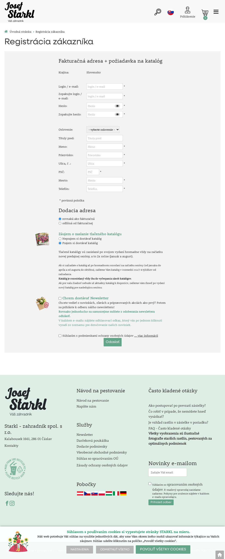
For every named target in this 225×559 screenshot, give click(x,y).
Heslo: (63, 106)
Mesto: (63, 180)
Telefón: (64, 189)
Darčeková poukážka (93, 440)
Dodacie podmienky (92, 446)
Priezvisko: (66, 155)
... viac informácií (146, 336)
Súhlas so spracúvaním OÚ (97, 458)
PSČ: (61, 172)
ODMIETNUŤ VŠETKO (114, 549)
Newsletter (85, 434)
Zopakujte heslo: (70, 114)
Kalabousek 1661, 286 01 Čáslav (28, 438)
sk (170, 12)
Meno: (63, 147)
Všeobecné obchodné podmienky (102, 452)
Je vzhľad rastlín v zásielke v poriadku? (178, 422)
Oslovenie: (66, 129)
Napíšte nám (86, 406)
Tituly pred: (66, 138)
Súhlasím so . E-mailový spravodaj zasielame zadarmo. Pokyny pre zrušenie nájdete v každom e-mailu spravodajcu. (180, 490)
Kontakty (11, 445)
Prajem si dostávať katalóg (80, 243)
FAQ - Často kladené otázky (169, 428)
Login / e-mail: (69, 86)
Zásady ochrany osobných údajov (103, 465)
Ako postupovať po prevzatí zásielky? (177, 405)
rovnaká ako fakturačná (78, 219)
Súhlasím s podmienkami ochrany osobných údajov (97, 336)
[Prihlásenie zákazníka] (187, 13)
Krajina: (64, 72)
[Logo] (19, 12)
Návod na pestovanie (93, 400)
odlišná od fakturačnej (77, 223)
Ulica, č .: (65, 163)
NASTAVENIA (80, 549)
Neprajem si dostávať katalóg (82, 238)
